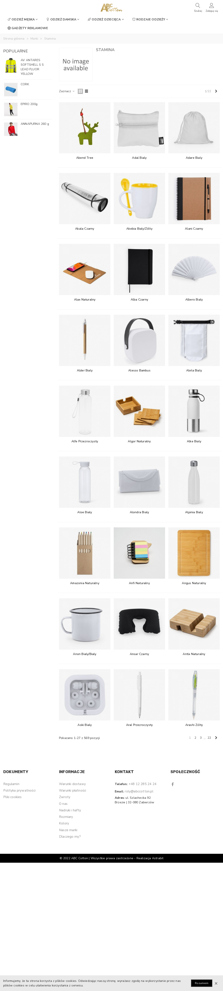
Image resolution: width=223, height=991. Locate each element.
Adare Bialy (194, 158)
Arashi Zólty (194, 725)
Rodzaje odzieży (148, 19)
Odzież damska (61, 19)
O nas (63, 804)
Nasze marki (68, 830)
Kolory (64, 823)
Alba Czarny (139, 299)
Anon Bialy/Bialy (84, 654)
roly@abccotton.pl (139, 791)
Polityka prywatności (19, 790)
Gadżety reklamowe (28, 28)
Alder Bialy (85, 370)
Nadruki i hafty (70, 810)
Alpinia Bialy (194, 512)
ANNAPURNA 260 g (35, 124)
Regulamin (11, 784)
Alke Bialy (194, 441)
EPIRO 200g (29, 104)
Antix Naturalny (194, 654)
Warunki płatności (72, 790)
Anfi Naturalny (139, 583)
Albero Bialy (194, 299)
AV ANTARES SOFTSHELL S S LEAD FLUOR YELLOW (32, 67)
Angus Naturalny (194, 583)
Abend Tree (84, 158)
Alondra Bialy (139, 512)
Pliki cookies (12, 797)
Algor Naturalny (139, 441)
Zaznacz (67, 91)
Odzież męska (21, 19)
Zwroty (64, 797)
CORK (25, 84)
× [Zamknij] (216, 983)
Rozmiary (66, 817)
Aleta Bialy (194, 370)
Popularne (15, 51)
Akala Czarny (84, 229)
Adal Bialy (139, 158)
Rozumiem (201, 983)
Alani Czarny (194, 229)
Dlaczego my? (70, 836)
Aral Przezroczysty (139, 725)
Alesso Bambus (139, 370)
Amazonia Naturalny (84, 583)
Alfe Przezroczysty (84, 441)
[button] (43, 51)
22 (209, 738)
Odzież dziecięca (104, 19)
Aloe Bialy (84, 512)
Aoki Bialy (85, 725)
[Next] (216, 91)
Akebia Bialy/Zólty (139, 229)
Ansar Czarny (139, 654)
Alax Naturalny (85, 299)
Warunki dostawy (72, 784)
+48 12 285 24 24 (142, 784)
